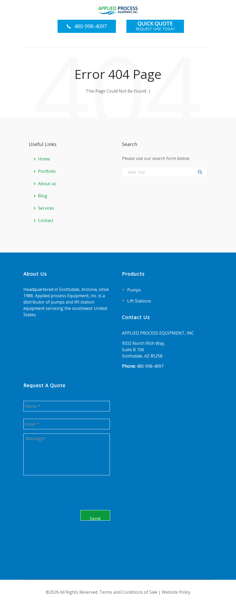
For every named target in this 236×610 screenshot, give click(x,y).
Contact (45, 220)
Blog (42, 196)
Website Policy (176, 592)
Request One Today (155, 26)
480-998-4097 (90, 26)
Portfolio (47, 171)
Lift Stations (139, 301)
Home (44, 159)
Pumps (134, 290)
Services (46, 208)
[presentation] (63, 511)
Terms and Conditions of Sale (128, 592)
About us (47, 183)
